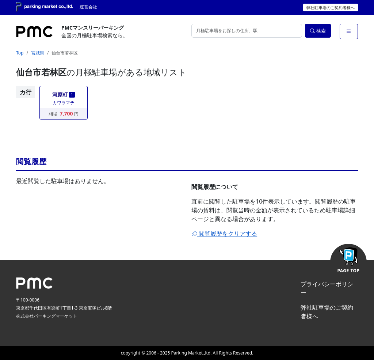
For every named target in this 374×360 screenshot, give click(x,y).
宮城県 (37, 53)
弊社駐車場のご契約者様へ (330, 7)
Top (19, 53)
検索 (317, 30)
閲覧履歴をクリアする (224, 234)
